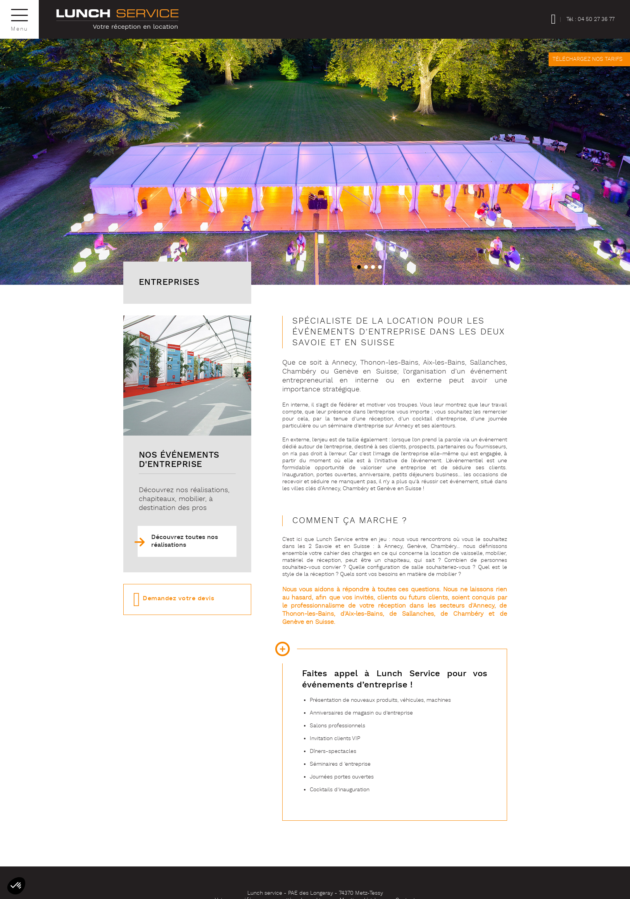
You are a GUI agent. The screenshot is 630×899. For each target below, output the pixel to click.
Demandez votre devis (178, 598)
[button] (358, 266)
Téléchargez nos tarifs (587, 59)
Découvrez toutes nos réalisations (184, 541)
